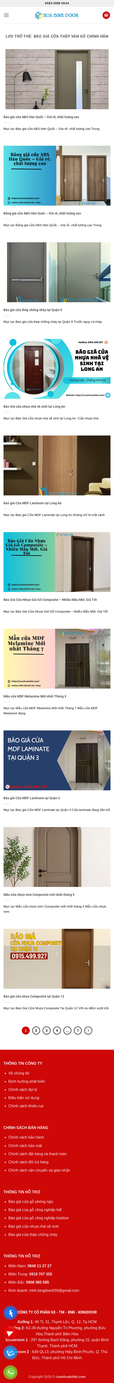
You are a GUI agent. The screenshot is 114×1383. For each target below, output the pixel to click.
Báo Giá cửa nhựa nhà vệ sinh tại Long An (34, 406)
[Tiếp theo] (88, 1031)
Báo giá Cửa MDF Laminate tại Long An (33, 503)
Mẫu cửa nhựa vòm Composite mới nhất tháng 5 (39, 895)
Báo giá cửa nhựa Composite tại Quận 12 (34, 996)
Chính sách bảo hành (26, 1137)
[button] (6, 15)
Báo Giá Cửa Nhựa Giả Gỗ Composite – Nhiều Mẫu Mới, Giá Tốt (50, 600)
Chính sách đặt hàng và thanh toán (37, 1154)
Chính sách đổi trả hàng (28, 1162)
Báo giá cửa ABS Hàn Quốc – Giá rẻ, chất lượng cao (41, 117)
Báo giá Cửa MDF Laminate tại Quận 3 (32, 798)
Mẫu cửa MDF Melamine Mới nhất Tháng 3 (35, 696)
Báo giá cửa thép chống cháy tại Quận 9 (33, 310)
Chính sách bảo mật (25, 1146)
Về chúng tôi (18, 1073)
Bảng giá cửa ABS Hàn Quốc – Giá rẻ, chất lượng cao (42, 213)
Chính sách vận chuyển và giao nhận (39, 1170)
